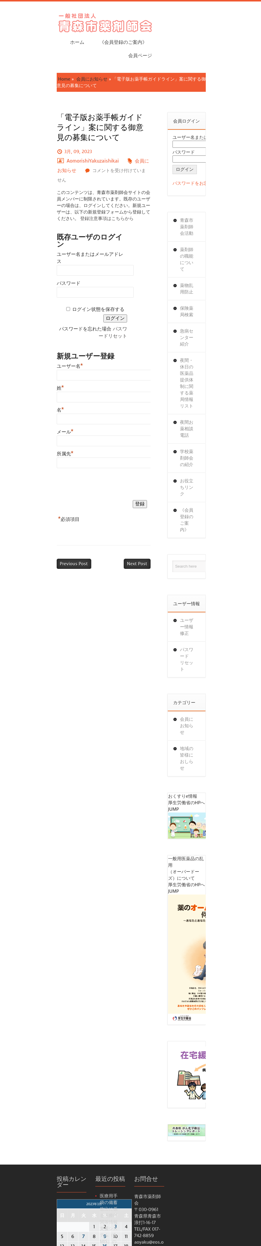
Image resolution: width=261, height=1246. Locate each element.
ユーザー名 (31, 262)
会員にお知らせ (53, 47)
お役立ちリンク (210, 345)
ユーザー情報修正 (212, 458)
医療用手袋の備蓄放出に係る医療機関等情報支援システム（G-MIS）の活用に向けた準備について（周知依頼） (99, 981)
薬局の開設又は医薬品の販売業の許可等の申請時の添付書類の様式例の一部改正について (97, 1103)
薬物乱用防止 (207, 227)
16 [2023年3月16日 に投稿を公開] (66, 1007)
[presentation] (63, 382)
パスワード (30, 195)
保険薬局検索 (207, 244)
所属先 (26, 350)
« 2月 (23, 1039)
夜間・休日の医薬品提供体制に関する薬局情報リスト (212, 282)
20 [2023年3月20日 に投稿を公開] (34, 1016)
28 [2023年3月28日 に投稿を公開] (45, 1026)
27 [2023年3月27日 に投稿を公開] (34, 1026)
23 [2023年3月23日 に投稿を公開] (66, 1016)
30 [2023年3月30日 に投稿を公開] (66, 1026)
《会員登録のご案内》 (176, 21)
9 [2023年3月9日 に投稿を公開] (66, 997)
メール (26, 328)
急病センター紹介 (212, 260)
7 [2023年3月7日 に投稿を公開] (45, 997)
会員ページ (227, 21)
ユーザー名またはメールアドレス (53, 173)
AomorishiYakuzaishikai (98, 103)
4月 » (37, 1039)
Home (26, 47)
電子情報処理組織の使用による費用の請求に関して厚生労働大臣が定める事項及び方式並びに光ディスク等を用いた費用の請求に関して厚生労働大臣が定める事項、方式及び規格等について (97, 1163)
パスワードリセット (107, 232)
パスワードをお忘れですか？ (216, 145)
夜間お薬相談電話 (212, 306)
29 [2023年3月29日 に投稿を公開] (55, 1026)
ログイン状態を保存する (76, 221)
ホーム (130, 21)
